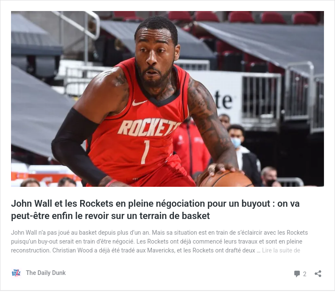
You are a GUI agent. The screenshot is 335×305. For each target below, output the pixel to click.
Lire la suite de (281, 250)
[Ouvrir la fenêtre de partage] (318, 270)
